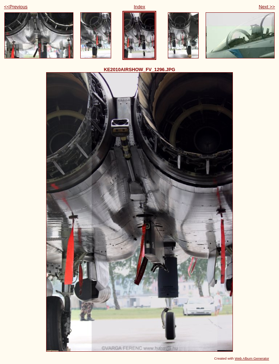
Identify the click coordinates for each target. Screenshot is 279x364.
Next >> (267, 6)
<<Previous (16, 6)
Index (139, 6)
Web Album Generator (252, 358)
